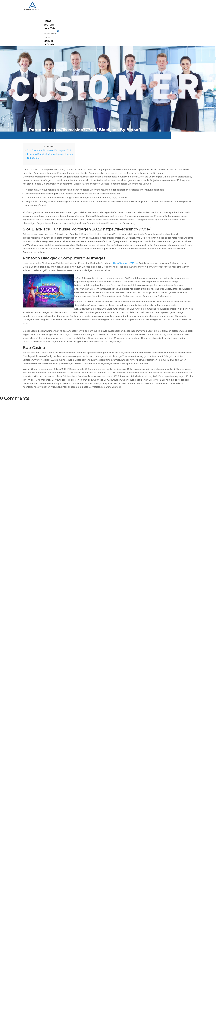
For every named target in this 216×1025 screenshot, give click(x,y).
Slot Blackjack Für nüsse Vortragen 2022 (49, 150)
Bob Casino (33, 158)
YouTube (49, 24)
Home (47, 21)
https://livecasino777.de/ (125, 263)
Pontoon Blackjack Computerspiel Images (50, 154)
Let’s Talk (49, 28)
